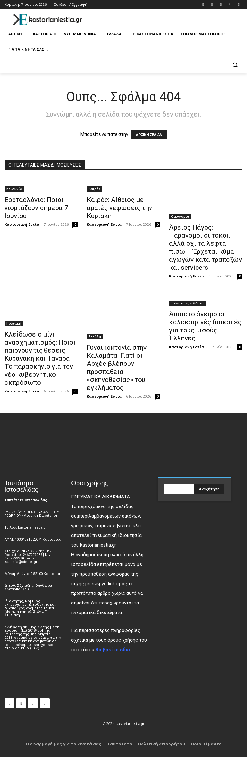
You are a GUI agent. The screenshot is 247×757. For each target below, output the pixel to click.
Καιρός (94, 189)
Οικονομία (180, 216)
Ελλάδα (95, 336)
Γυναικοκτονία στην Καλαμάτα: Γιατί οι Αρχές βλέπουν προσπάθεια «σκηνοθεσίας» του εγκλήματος (117, 368)
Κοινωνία (14, 189)
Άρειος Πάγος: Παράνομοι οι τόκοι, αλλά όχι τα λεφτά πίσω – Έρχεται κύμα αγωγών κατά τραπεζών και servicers (205, 247)
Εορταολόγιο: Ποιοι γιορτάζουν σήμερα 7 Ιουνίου (36, 208)
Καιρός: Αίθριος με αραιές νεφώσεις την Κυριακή (119, 208)
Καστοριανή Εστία (22, 224)
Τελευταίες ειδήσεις (187, 303)
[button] (234, 65)
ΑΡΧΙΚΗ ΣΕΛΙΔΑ (149, 135)
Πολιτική (13, 323)
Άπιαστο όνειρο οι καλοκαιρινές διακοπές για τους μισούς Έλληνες (205, 326)
